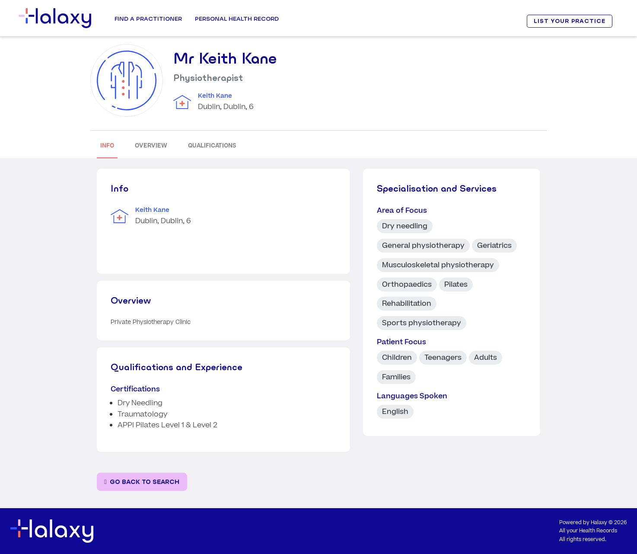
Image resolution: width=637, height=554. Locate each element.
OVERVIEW (151, 145)
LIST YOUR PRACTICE (569, 21)
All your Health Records (588, 531)
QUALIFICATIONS (212, 145)
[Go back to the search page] (142, 482)
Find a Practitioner (148, 18)
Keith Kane (215, 96)
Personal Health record (237, 18)
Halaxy (599, 522)
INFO (107, 145)
